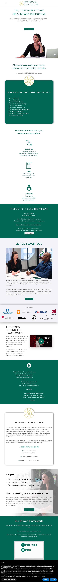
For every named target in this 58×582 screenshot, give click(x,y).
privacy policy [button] (34, 564)
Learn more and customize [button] (9, 579)
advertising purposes (5, 571)
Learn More (29, 509)
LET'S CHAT (29, 299)
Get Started (29, 29)
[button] (56, 562)
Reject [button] (45, 579)
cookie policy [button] (9, 567)
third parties (23, 568)
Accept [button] (53, 579)
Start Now (29, 233)
